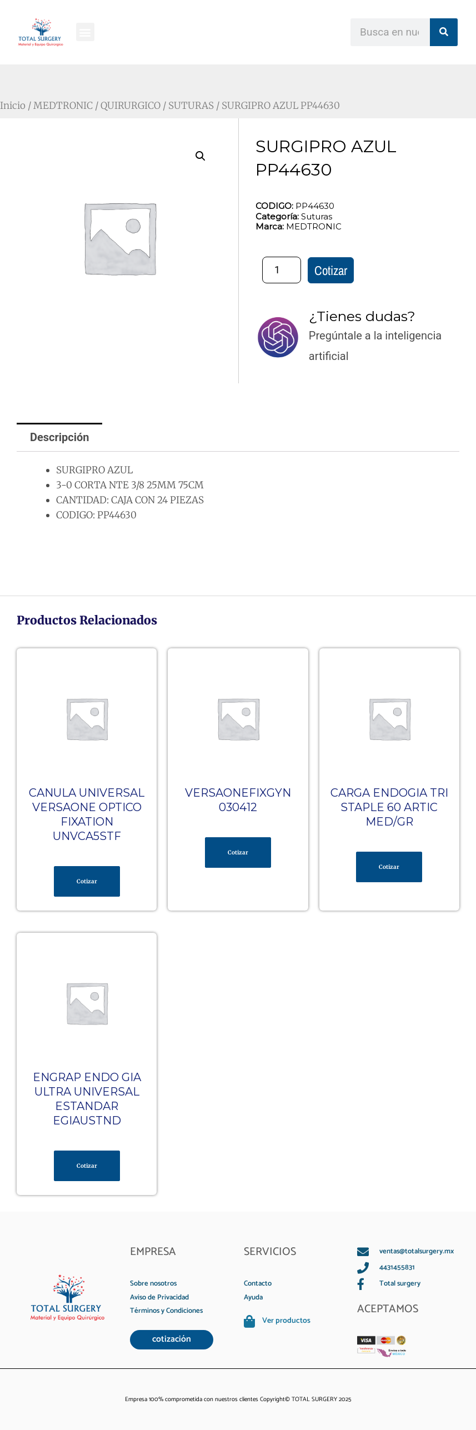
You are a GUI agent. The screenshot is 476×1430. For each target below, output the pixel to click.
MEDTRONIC (63, 105)
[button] (85, 32)
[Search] (444, 32)
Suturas (315, 216)
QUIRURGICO (131, 105)
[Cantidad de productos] (281, 270)
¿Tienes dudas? (362, 316)
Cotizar (330, 270)
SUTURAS (191, 105)
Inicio (13, 105)
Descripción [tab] (59, 437)
